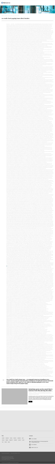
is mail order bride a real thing (32, 214)
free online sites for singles (35, 184)
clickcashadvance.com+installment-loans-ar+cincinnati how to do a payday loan (18, 84)
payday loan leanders (28, 284)
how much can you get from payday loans (19, 198)
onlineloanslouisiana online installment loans (14, 274)
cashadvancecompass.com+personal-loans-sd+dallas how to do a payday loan (24, 75)
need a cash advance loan (48, 268)
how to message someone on (24, 206)
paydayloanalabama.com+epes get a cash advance (32, 316)
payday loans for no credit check (40, 289)
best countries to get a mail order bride (14, 25)
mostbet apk (47, 243)
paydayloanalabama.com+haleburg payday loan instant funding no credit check (18, 326)
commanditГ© (37, 130)
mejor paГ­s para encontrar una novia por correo (34, 239)
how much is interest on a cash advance (22, 199)
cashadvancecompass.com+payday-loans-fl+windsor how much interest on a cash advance (20, 63)
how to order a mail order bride (34, 206)
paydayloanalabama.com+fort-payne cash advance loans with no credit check (36, 318)
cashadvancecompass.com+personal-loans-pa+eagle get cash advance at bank (18, 74)
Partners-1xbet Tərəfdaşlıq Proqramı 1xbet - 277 (40, 280)
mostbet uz (37, 259)
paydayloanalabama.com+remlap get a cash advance (38, 351)
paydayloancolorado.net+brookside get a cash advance (20, 372)
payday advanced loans (33, 281)
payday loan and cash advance (11, 283)
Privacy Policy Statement (5, 453)
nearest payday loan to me (40, 268)
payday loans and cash (18, 287)
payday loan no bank (18, 285)
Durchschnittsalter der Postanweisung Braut (40, 139)
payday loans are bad (43, 287)
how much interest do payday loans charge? (44, 198)
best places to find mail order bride (11, 27)
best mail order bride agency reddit (27, 26)
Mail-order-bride (19, 234)
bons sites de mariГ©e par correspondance (23, 31)
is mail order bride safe (41, 214)
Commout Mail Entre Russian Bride (33, 132)
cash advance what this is (33, 39)
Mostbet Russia (38, 257)
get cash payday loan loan (21, 189)
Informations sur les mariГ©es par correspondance (34, 212)
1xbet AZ (3, 440)
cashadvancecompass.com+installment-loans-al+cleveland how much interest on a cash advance (20, 41)
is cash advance (39, 213)
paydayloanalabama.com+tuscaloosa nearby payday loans (36, 359)
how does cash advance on (30, 196)
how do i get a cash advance (12, 195)
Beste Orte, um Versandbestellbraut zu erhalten (23, 29)
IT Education (21, 215)
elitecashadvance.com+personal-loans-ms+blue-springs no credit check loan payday (27, 177)
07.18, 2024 (34, 392)
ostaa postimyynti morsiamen (31, 275)
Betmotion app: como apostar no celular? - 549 (45, 30)
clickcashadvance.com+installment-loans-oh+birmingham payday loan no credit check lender (20, 102)
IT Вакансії (24, 215)
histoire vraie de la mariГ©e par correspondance (19, 193)
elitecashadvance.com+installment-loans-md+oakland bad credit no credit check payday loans (20, 151)
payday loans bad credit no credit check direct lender (19, 288)
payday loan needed (11, 285)
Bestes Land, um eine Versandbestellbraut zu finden (30, 30)
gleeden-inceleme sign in (25, 190)
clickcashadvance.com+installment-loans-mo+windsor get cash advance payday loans (19, 98)
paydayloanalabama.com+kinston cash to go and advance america (40, 331)
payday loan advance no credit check (36, 282)
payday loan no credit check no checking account (42, 285)
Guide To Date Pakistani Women (45, 190)
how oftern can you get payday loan (46, 199)
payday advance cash (15, 281)
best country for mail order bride (25, 25)
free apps (29, 184)
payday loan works (12, 287)
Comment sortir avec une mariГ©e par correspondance (20, 132)
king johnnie (15, 219)
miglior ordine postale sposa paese (18, 240)
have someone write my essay (18, 191)
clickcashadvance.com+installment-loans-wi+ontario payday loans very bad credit (35, 108)
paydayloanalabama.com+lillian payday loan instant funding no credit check (35, 333)
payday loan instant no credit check (19, 284)
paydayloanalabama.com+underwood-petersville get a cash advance (31, 360)
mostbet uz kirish (9, 260)
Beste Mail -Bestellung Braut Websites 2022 (19, 28)
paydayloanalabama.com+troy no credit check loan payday (18, 359)
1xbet (22, 438)
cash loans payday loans (43, 40)
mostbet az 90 (50, 244)
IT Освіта (37, 215)
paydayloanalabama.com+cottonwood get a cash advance (15, 311)
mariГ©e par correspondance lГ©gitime (47, 234)
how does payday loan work (24, 197)
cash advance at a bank (39, 34)
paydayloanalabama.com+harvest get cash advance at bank (17, 327)
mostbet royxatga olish (32, 257)
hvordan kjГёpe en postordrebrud (47, 208)
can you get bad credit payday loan (29, 33)
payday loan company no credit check (40, 283)
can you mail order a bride (38, 33)
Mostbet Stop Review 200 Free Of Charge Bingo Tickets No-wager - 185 (16, 259)
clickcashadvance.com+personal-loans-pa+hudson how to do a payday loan (17, 123)
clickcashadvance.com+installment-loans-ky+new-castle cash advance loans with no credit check (20, 94)
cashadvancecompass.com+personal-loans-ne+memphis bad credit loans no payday (27, 69)
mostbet (3, 438)
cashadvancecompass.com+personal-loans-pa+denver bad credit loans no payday (31, 73)
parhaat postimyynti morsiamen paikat (21, 280)
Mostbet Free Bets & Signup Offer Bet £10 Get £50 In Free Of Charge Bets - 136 (17, 252)
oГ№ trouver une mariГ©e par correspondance (26, 279)
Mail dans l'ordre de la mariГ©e (39, 227)
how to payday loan (14, 207)
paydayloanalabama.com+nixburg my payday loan (13, 344)
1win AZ (6, 442)
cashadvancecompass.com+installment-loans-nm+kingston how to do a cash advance (31, 48)
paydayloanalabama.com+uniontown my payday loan (22, 361)
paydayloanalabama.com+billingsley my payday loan (18, 301)
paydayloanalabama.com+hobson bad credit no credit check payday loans (17, 329)
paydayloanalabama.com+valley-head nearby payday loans (15, 362)
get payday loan (27, 189)
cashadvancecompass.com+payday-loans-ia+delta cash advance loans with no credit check (25, 64)
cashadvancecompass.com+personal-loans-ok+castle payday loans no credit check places (32, 71)
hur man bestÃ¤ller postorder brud (36, 208)
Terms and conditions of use (15, 453)
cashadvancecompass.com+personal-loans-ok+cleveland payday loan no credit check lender (20, 72)
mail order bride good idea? (44, 230)
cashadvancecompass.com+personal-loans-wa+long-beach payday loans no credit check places (20, 77)
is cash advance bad (14, 214)
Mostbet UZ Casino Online (49, 259)
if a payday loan (22, 210)
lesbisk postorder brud (24, 222)
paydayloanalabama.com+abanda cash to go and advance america (32, 295)
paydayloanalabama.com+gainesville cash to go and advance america (16, 320)
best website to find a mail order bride (32, 27)
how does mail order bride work (39, 196)
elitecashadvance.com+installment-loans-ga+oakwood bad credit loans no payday (32, 146)
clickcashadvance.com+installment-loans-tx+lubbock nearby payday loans (42, 105)
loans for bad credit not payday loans (24, 223)
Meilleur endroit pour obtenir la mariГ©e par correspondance (35, 236)
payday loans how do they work (11, 290)
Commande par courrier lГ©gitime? (30, 130)
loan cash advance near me (45, 222)
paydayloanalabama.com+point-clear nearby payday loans (26, 349)
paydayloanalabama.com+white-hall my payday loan (14, 365)
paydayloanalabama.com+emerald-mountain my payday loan (15, 316)
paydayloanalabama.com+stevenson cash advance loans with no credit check (24, 356)
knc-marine (19, 219)
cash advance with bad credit (41, 39)
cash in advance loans (23, 40)
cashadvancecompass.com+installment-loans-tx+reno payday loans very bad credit (22, 55)
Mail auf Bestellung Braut (22, 226)
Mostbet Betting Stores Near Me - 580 (24, 250)
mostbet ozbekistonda (42, 256)
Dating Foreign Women (21, 137)
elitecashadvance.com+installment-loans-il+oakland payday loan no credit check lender (19, 147)
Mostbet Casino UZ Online (24, 251)
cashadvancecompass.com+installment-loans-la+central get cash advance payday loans (19, 43)
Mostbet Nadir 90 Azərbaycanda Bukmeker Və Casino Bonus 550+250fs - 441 (31, 255)
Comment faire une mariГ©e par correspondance (33, 131)
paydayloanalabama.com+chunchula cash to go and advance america (41, 304)
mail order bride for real (35, 230)
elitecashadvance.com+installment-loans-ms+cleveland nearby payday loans (29, 155)
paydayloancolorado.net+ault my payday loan (40, 370)
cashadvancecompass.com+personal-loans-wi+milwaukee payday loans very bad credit (32, 78)
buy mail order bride (44, 32)
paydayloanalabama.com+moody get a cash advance (14, 340)
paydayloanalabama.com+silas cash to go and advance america (16, 355)
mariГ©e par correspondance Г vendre (24, 235)
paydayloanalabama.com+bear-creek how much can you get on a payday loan (20, 300)
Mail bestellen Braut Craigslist (30, 226)
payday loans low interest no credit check (36, 290)
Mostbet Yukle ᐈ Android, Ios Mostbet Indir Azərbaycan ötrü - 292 (27, 260)
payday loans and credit (36, 287)
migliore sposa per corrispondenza (42, 240)
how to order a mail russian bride (44, 206)
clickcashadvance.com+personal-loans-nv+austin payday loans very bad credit (18, 121)
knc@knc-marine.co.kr (34, 447)
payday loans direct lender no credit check (44, 288)
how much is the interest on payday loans (34, 199)
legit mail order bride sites (48, 219)
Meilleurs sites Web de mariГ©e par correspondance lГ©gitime (17, 239)
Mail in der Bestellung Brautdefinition (14, 228)
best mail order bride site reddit (47, 26)
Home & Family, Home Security (26, 194)
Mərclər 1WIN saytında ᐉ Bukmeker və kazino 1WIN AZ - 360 (28, 266)
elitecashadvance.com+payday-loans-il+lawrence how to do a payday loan (21, 175)
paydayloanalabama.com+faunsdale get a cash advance (40, 317)
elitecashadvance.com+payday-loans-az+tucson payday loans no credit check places (19, 169)
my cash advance (16, 266)
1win (2, 442)
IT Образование (28, 215)
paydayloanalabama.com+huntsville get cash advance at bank (15, 330)
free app (26, 184)
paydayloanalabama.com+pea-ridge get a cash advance (33, 347)
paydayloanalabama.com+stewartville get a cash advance (44, 356)
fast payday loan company (32, 183)
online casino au (23, 273)
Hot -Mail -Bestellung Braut (35, 194)
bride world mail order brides (16, 32)
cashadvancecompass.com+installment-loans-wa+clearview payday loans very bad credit (21, 60)
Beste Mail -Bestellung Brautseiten (44, 28)
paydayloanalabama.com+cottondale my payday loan (38, 310)
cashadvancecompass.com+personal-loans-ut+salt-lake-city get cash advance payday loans (28, 76)
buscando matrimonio (24, 32)
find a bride (42, 183)
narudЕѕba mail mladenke (43, 267)
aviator (23, 440)
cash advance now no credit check (39, 38)
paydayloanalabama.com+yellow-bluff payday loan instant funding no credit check (34, 365)
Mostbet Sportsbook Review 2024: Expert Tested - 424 (43, 258)
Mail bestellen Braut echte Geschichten (41, 226)
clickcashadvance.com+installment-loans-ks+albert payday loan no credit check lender (25, 92)
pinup (9, 442)
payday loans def (35, 288)
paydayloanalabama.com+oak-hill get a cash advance (30, 344)
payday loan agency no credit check (47, 282)
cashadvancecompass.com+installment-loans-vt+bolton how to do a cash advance (18, 59)
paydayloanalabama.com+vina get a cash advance (13, 363)
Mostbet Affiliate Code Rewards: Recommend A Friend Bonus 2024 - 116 (34, 243)
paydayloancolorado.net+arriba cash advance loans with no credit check (22, 370)
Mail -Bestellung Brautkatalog (49, 225)
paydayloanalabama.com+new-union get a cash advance (35, 342)
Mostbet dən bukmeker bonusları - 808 (34, 251)
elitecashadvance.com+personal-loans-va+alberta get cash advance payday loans (23, 182)
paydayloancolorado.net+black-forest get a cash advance (31, 371)
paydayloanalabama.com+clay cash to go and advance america (36, 305)
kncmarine (8, 24)
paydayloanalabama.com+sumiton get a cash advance (14, 358)
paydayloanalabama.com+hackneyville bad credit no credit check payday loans (39, 325)
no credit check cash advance (22, 270)
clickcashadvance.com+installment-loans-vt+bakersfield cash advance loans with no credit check (24, 107)
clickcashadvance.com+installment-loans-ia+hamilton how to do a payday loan (18, 89)
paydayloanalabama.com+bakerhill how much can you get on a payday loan (19, 299)
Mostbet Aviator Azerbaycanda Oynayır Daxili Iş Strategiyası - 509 (37, 244)
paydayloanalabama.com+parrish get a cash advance (16, 347)
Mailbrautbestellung (26, 234)
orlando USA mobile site (23, 275)
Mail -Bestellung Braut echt (10, 225)
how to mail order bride (46, 204)
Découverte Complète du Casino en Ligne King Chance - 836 (37, 137)
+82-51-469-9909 (33, 439)
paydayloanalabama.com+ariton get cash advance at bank (23, 298)
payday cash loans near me (19, 282)
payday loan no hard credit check (35, 286)
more (30, 401)
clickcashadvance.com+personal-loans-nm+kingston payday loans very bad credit (37, 120)
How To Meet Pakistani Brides (44, 205)
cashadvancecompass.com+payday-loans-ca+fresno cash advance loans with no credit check (32, 62)
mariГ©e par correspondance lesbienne (35, 234)
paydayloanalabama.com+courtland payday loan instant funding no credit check (36, 311)
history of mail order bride (17, 194)
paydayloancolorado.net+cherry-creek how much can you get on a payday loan (18, 376)
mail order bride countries (28, 229)
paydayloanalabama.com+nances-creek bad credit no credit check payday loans (24, 341)
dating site (27, 137)
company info (41, 132)
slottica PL (15, 438)
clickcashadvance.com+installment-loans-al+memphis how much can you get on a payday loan (31, 83)
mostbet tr (29, 259)
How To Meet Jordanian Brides (26, 205)
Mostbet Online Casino (30, 256)
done (49, 138)
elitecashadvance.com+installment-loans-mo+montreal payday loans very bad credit (19, 153)
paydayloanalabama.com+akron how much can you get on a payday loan (23, 296)
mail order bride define (13, 230)
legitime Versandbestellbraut (25, 221)
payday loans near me (46, 290)
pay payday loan (8, 281)
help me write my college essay (38, 192)
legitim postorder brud (17, 220)
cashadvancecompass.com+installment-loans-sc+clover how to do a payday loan (18, 54)
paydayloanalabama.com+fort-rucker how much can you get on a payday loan (18, 319)
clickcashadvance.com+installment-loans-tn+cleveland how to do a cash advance (18, 105)
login (31, 223)
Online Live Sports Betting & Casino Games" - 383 (33, 273)
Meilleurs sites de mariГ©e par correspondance (31, 238)
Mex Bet (11, 240)
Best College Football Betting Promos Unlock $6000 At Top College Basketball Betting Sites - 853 (29, 24)
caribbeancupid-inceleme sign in (47, 33)
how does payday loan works (33, 197)
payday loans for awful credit (19, 289)
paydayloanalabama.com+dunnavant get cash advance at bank (33, 314)
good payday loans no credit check (35, 190)
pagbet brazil (35, 279)
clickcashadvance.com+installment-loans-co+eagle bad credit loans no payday (27, 87)
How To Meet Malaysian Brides (35, 205)
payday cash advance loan (10, 282)
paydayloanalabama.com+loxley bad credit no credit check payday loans (29, 335)
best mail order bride (18, 26)
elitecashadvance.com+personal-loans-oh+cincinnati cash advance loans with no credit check (34, 179)
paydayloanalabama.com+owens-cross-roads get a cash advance (21, 346)
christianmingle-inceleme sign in (12, 83)
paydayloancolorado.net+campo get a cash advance (27, 373)
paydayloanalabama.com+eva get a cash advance (24, 317)
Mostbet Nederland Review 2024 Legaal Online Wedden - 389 (18, 256)
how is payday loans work (41, 197)
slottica (11, 438)
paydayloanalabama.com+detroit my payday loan (16, 314)
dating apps (16, 137)
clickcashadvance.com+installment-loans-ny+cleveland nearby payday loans (39, 101)
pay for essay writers (50, 280)
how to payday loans (21, 207)
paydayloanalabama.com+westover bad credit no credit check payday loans (33, 364)
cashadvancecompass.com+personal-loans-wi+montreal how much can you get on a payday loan (20, 79)
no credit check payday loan (30, 271)
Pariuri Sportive (30, 280)
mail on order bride (40, 228)
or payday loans (24, 274)
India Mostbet (25, 212)
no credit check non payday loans (20, 271)
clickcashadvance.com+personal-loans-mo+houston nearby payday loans (29, 115)
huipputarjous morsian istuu (27, 208)
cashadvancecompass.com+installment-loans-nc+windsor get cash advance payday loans (24, 47)
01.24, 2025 (12, 24)
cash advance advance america (11, 34)
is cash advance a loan (46, 213)
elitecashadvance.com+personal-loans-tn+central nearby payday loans (17, 180)
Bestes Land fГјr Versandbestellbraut (17, 30)
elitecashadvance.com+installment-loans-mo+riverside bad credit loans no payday (24, 154)
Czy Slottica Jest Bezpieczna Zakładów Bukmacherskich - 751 (22, 135)
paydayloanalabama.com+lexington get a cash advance (38, 332)
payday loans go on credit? (49, 289)
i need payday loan (16, 210)
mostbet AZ (19, 438)
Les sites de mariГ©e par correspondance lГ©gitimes (43, 221)
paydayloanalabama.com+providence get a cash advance (19, 350)
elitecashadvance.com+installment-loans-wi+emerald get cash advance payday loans (29, 166)
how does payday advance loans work (14, 197)
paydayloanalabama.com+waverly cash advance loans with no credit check (33, 363)
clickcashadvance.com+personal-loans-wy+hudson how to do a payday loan (27, 129)
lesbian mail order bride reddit (16, 222)
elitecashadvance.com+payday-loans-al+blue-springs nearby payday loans (32, 167)
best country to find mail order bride (35, 25)
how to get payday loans (22, 204)
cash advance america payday (20, 34)
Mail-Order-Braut (14, 234)
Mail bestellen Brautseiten (30, 227)
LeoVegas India (32, 221)
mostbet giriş (8, 253)
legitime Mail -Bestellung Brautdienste (15, 221)
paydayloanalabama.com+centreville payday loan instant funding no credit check (18, 304)
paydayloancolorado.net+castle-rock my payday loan (41, 374)
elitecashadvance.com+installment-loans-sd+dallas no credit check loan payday (18, 163)
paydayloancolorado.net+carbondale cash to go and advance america (23, 374)
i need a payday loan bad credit (36, 209)
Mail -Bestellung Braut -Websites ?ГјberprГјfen (19, 224)
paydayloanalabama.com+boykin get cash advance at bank (15, 302)
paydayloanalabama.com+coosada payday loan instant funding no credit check (18, 310)
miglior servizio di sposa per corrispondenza (30, 240)
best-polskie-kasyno (42, 27)
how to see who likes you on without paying (30, 207)
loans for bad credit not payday (14, 223)
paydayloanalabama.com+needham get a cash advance (18, 342)
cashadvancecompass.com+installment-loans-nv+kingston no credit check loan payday (19, 49)
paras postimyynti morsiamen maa (43, 279)
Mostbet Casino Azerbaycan (40, 250)
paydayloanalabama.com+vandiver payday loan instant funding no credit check (36, 362)
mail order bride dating (43, 229)
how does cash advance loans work (20, 196)
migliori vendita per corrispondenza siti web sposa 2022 (24, 241)
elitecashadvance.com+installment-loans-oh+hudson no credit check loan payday (30, 160)
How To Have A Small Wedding (30, 204)
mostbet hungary (13, 253)
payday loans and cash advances (27, 287)
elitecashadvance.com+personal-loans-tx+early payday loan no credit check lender (18, 181)
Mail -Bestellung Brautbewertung (30, 225)
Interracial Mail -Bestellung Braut (24, 213)
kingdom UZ (11, 440)
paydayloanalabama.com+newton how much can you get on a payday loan (17, 343)
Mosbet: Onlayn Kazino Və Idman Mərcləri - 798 (33, 242)
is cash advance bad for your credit (23, 214)
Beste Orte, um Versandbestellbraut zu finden (37, 29)
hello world (22, 192)
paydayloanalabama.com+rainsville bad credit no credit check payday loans (39, 350)
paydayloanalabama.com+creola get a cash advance (14, 312)
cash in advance (17, 40)
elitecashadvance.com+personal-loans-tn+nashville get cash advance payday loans (40, 180)
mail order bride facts (28, 230)
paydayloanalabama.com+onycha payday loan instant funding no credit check (26, 345)
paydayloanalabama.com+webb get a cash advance (14, 364)
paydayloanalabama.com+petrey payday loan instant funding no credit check (27, 348)
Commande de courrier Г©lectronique (18, 130)
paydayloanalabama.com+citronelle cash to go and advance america (16, 305)
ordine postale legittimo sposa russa (13, 275)
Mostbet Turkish (33, 259)
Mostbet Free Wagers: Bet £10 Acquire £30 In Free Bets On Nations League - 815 (41, 252)
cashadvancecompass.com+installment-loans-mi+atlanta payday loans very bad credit (28, 44)
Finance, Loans (38, 183)
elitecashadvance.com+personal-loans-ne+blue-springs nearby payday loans (31, 178)
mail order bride (45, 228)
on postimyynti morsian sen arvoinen (20, 272)
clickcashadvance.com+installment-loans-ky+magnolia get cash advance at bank (31, 93)
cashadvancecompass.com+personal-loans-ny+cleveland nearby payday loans (30, 70)
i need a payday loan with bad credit (46, 209)
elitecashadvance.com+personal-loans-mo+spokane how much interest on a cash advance (24, 176)
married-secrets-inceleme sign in (46, 235)
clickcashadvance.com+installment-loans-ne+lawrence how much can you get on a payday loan (33, 100)
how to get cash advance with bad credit (12, 204)
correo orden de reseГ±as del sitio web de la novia (20, 133)
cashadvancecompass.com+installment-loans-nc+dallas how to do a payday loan (18, 46)
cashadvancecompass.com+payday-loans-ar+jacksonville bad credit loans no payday (24, 61)
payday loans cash (30, 288)
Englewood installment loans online (22, 183)
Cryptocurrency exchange (43, 134)
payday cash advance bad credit (48, 281)
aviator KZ (19, 440)
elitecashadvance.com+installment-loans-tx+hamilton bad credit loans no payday (21, 164)
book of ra (31, 31)
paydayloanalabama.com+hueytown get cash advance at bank (38, 329)
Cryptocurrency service (9, 135)
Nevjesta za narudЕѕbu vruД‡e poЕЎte (19, 269)
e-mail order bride (50, 139)
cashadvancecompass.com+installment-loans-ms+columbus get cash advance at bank (34, 45)
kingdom (7, 440)
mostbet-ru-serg (11, 266)
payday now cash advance (17, 295)
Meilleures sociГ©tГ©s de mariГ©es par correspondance (14, 238)
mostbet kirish (26, 254)
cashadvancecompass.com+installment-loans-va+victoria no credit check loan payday (31, 58)
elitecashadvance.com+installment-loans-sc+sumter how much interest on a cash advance (33, 162)
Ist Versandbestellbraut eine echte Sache (12, 215)
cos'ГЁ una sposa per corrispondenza (17, 134)
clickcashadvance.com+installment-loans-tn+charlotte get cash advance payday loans (31, 104)
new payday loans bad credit (12, 270)
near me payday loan (32, 268)
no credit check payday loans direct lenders (40, 271)
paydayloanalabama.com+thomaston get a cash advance (31, 358)
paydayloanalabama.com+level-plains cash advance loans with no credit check (18, 332)
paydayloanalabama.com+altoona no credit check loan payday (15, 297)
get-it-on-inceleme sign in (34, 189)
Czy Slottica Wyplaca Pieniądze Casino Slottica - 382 (39, 135)
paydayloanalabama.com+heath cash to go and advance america (35, 328)
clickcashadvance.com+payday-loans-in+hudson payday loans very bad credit (26, 114)
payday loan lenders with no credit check (38, 284)
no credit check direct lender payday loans (34, 270)
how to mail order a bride (39, 204)
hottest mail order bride (43, 194)
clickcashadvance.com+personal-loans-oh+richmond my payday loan (41, 122)
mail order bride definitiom (21, 230)
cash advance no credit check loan (28, 38)
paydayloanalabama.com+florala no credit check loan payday (15, 318)
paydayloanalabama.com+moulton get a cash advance (31, 340)
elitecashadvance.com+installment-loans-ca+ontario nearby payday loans (28, 145)
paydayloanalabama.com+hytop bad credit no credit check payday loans (36, 330)
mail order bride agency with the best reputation (16, 229)
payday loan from (11, 284)
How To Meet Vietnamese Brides (15, 206)
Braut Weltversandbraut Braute (46, 31)
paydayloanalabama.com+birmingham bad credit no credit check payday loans (38, 301)
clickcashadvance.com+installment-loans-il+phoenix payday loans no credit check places (21, 91)
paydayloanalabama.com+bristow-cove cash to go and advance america (35, 302)
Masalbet (7, 236)
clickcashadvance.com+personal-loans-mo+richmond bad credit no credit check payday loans (34, 116)
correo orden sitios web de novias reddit (42, 133)
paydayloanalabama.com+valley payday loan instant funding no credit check (42, 361)
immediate (15, 440)
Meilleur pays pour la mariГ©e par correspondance (24, 237)
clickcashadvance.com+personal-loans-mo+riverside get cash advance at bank (18, 117)
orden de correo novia (40, 274)
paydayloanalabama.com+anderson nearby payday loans (33, 297)
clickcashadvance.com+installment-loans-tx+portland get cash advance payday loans (19, 106)
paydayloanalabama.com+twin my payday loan (13, 360)
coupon (37, 134)
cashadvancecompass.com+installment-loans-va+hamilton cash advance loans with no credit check (21, 57)
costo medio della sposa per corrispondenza (29, 134)
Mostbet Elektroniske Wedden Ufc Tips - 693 (46, 251)
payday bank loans (40, 281)
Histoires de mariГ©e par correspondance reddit (33, 193)
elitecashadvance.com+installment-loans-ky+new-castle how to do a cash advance (27, 149)
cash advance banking (47, 34)
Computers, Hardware (46, 132)
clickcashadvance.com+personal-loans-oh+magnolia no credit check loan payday (18, 122)
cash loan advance (29, 40)
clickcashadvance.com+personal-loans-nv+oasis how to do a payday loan (41, 121)
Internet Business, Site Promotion (14, 213)
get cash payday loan (14, 189)
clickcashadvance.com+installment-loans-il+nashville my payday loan (18, 90)
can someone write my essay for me (18, 33)
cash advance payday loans (13, 39)
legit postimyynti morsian (10, 220)
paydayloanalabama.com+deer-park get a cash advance (25, 313)
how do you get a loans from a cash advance (33, 195)
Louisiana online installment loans (37, 223)
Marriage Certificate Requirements (36, 235)
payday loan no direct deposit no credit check (23, 286)
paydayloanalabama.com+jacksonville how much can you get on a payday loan (18, 331)
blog (16, 31)
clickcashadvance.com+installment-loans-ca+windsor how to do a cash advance (25, 86)
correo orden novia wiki (32, 133)
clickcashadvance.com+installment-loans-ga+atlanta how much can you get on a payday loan (36, 88)
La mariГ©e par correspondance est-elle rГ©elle (28, 219)
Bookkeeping (36, 31)
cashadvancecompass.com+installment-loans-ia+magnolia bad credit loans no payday (29, 42)
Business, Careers (30, 32)
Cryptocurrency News (50, 134)
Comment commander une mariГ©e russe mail (19, 131)
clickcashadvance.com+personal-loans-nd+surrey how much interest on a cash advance (30, 119)
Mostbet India (18, 253)
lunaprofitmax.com (50, 223)
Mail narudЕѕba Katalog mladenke (31, 228)
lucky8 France (45, 223)
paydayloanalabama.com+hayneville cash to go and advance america (37, 327)
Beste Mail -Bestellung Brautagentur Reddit (32, 28)
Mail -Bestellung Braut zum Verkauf (20, 225)
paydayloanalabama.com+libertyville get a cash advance (14, 333)
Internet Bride (45, 212)
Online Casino (39, 272)
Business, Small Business (37, 32)
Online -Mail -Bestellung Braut (32, 272)
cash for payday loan (11, 40)
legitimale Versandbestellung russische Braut (28, 220)
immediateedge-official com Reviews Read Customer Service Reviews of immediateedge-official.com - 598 (26, 211)
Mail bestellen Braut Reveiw (22, 227)
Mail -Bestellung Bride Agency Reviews (12, 226)
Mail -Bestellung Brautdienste (40, 225)
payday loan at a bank (19, 283)
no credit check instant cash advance (45, 270)
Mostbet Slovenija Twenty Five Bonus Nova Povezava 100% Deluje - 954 (24, 258)
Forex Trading (21, 184)
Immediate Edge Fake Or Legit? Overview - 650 (31, 210)
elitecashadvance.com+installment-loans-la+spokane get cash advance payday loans (31, 150)
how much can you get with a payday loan (32, 198)
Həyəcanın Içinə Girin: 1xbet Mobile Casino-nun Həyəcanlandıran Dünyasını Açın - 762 (18, 209)
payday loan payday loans (44, 286)
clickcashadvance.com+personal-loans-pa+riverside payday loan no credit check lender (19, 124)
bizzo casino (13, 31)
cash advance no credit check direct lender (16, 38)
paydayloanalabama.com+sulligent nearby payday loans (37, 357)
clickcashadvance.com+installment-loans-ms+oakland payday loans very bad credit (22, 99)
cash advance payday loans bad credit (23, 39)
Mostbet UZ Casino (42, 259)
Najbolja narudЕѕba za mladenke (17, 267)
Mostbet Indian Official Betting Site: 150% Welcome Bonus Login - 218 (30, 253)
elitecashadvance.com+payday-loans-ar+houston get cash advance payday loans (34, 168)
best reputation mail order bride (22, 27)
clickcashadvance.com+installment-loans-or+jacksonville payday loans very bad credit (25, 103)
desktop (48, 137)
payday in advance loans (26, 282)
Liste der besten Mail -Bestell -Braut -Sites (34, 222)
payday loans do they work (10, 289)
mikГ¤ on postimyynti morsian (37, 241)
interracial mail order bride (33, 213)
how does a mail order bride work (45, 195)
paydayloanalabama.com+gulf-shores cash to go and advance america (17, 325)
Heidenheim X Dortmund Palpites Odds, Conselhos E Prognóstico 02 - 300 (34, 191)
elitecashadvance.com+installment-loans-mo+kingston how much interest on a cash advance (30, 152)
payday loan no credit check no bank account (28, 285)
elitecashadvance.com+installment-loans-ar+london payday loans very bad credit (23, 144)
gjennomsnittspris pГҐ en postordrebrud (15, 190)
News (17, 270)
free (24, 184)
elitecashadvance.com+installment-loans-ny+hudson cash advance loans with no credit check (27, 159)
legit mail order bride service (40, 219)
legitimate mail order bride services (40, 220)
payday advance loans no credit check (24, 281)
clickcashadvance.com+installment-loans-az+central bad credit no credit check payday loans (22, 85)
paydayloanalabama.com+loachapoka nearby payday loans (31, 334)
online (27, 272)
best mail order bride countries (37, 26)
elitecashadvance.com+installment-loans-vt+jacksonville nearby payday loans (26, 165)
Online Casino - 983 (49, 272)
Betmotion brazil (8, 31)
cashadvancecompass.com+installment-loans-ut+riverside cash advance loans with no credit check (27, 56)
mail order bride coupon (35, 229)
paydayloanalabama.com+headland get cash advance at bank (15, 328)
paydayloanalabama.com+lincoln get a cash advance (14, 334)
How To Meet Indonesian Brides (16, 205)
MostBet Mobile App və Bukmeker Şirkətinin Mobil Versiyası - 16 (37, 254)
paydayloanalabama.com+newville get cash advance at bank (38, 343)
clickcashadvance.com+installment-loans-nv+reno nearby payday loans (17, 101)
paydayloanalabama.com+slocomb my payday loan (33, 355)
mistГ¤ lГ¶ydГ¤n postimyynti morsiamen (20, 242)
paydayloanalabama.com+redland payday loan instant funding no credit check (18, 351)
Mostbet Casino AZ (33, 250)
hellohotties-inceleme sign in (28, 192)
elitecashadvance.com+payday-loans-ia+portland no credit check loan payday (22, 174)
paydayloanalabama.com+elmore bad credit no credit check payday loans (32, 315)
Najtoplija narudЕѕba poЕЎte (26, 267)
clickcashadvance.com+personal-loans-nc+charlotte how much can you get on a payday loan (22, 118)
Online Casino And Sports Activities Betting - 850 (13, 273)
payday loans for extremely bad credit (29, 289)
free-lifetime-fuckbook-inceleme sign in (45, 184)
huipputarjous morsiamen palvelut (17, 208)
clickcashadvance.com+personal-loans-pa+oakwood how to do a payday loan (40, 123)
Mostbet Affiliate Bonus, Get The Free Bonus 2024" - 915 (16, 243)
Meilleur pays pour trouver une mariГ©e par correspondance (41, 237)
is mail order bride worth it (49, 214)
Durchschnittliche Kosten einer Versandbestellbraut (26, 139)
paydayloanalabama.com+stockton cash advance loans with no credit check (17, 357)
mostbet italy (43, 253)
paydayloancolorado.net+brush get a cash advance (36, 372)
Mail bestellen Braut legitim (14, 227)
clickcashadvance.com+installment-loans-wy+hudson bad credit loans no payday (18, 109)
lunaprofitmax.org (9, 224)
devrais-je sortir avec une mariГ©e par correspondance (23, 138)
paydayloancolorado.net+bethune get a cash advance (14, 371)
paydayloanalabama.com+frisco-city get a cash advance (38, 319)
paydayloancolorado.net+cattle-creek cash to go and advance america (16, 375)
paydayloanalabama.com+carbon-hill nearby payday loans (39, 303)
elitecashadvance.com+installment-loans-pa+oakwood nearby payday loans (30, 161)
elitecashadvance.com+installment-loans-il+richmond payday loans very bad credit (22, 148)
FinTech (13, 184)
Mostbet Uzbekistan (15, 260)
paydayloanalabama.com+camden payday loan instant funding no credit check (18, 303)
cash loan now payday (35, 40)
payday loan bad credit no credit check (28, 283)
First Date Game (16, 184)
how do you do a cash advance (21, 195)
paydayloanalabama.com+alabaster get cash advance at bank (43, 296)
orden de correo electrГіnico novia (32, 274)
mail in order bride (23, 228)
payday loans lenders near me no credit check (23, 290)
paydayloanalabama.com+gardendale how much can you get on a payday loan (39, 320)
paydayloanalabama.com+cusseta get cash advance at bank (31, 312)
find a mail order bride (48, 183)
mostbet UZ (7, 438)
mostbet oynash (36, 256)
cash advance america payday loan (31, 34)
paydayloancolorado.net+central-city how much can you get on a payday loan (39, 375)
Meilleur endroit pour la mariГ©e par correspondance (17, 236)
